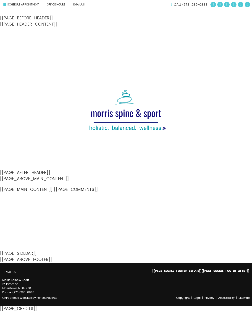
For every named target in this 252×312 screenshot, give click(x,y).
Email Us (79, 4)
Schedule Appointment (21, 4)
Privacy (209, 297)
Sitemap (244, 297)
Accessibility (226, 297)
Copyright (183, 297)
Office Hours (56, 4)
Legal (197, 297)
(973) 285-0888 (194, 4)
